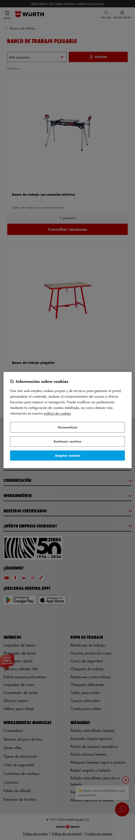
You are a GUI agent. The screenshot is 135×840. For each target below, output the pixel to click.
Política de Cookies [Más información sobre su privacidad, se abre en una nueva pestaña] (57, 413)
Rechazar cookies (67, 442)
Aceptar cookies (67, 455)
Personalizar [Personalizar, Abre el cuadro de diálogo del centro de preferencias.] (67, 427)
